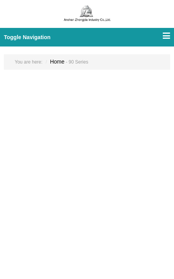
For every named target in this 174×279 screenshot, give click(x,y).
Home (57, 62)
